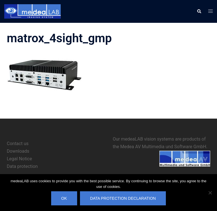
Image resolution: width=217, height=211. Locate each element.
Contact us (18, 143)
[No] (210, 193)
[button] (199, 11)
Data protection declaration (123, 198)
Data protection (22, 166)
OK (64, 198)
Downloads (18, 151)
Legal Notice (19, 158)
